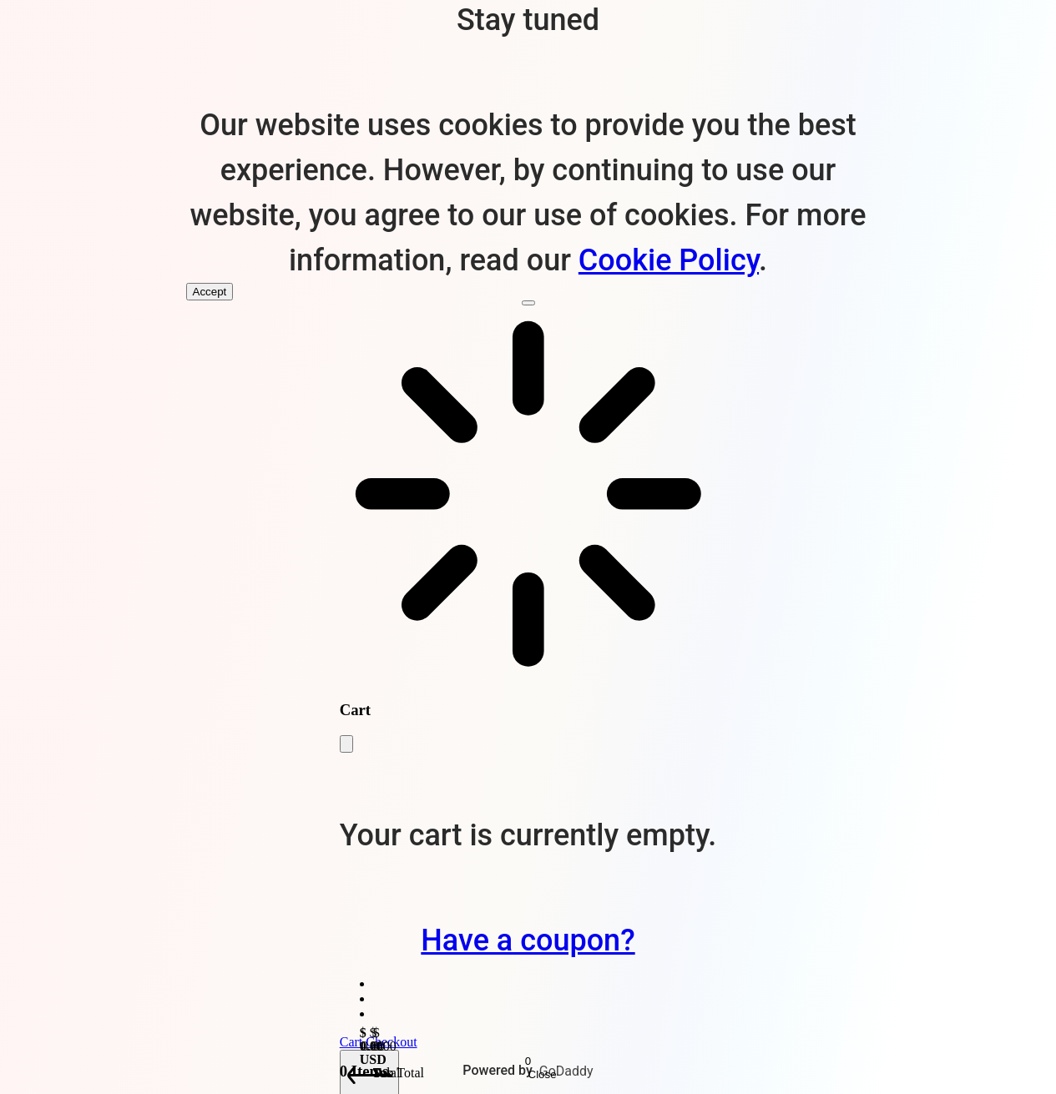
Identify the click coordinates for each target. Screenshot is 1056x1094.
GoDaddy (566, 1071)
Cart (353, 1042)
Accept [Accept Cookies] (210, 291)
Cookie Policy (669, 260)
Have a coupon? (527, 940)
